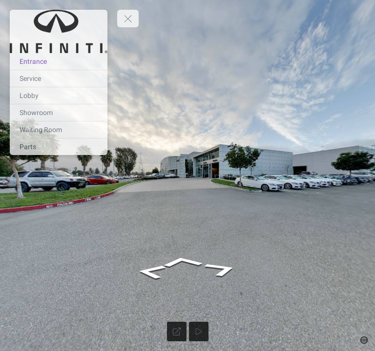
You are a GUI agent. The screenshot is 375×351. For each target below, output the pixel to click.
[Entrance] (58, 61)
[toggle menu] (128, 18)
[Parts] (58, 146)
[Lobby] (58, 95)
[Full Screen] (177, 331)
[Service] (58, 78)
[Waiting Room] (58, 129)
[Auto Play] (198, 331)
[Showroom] (58, 112)
